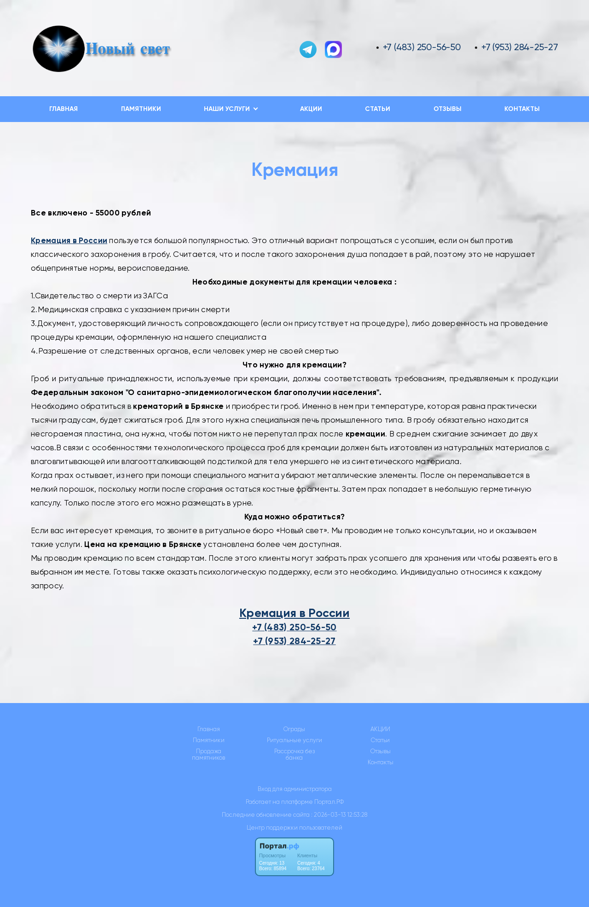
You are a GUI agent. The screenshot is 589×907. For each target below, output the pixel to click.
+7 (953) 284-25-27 (519, 47)
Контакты (522, 109)
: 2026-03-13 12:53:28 (339, 814)
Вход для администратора (295, 788)
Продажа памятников (208, 754)
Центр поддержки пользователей (294, 827)
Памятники (141, 109)
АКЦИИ (311, 109)
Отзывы (447, 109)
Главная (63, 109)
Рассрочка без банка (294, 754)
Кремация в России (294, 613)
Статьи (377, 109)
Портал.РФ (329, 801)
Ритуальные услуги (294, 740)
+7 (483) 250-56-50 (422, 47)
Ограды (294, 729)
